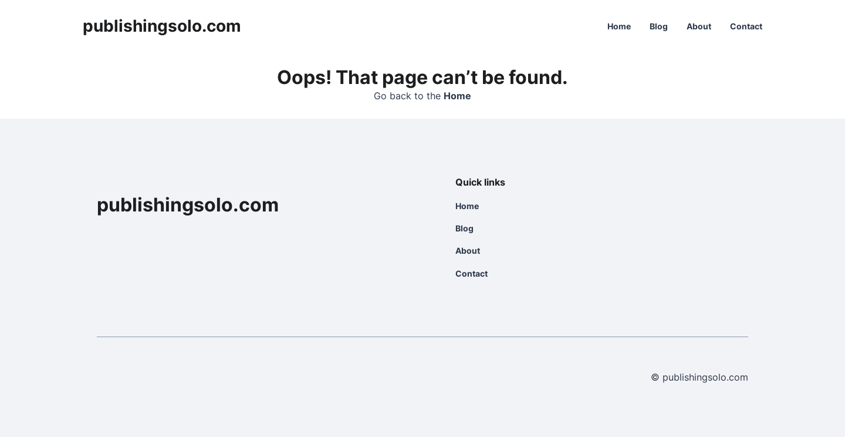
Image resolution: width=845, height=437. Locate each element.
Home (619, 26)
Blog (659, 26)
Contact (746, 26)
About (699, 26)
